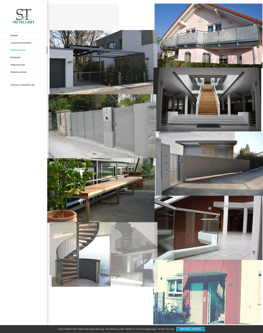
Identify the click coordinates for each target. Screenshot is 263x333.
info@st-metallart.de (23, 84)
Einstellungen (190, 329)
